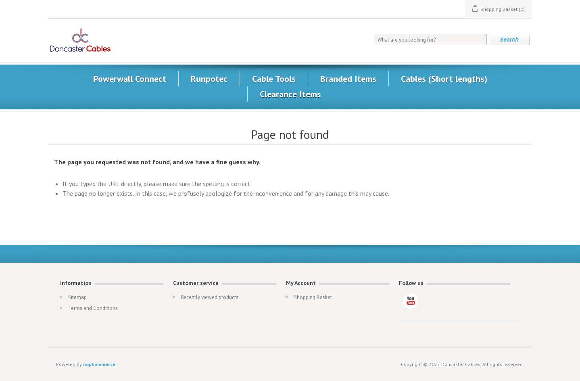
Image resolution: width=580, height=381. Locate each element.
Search (509, 39)
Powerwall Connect (129, 78)
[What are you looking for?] (430, 39)
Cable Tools (274, 78)
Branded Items (348, 78)
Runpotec (209, 78)
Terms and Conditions (93, 308)
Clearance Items (290, 94)
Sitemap (77, 297)
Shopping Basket (313, 297)
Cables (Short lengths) (444, 78)
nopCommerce (99, 364)
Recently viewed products (209, 297)
